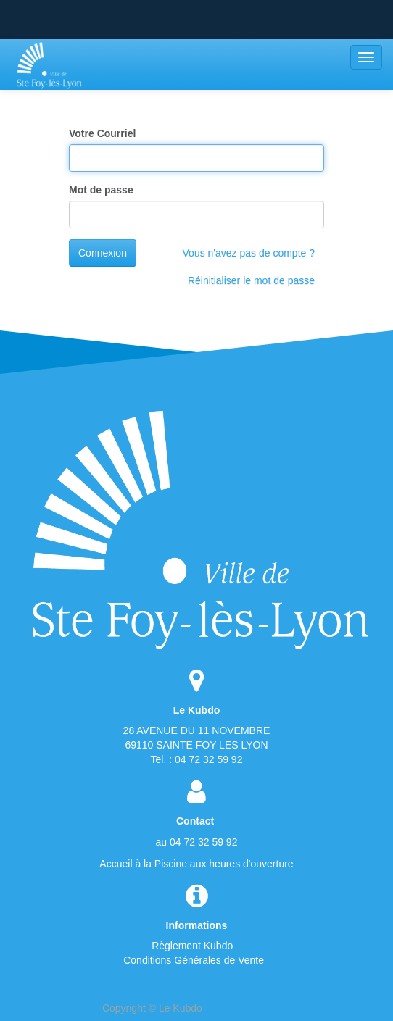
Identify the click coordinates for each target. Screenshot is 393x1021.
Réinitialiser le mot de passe (251, 280)
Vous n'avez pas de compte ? (249, 253)
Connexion (102, 253)
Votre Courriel (102, 133)
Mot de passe (101, 190)
